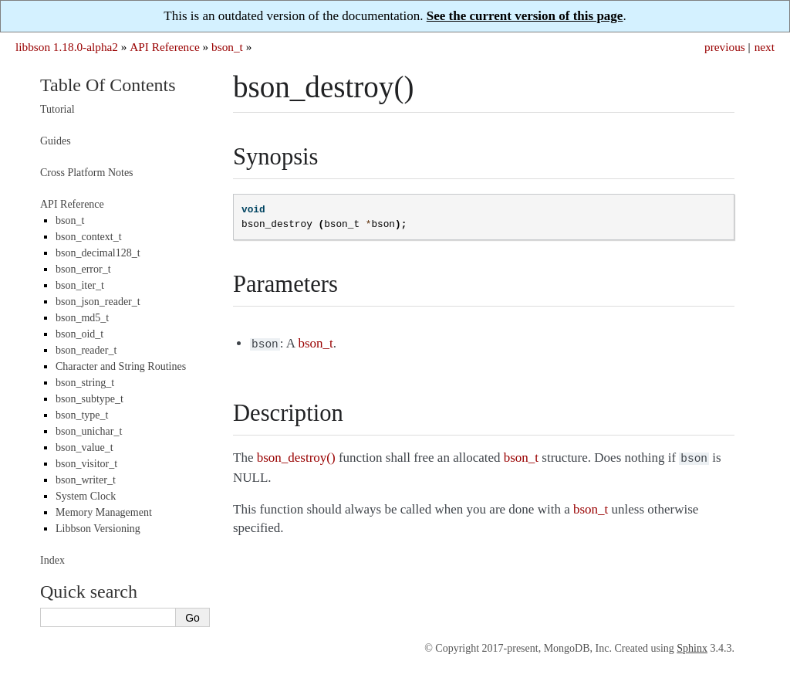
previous (724, 46)
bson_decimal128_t (98, 253)
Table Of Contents (108, 85)
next (765, 46)
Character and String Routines (121, 366)
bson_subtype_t (89, 399)
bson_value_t (84, 447)
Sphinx (692, 648)
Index (52, 560)
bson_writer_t (86, 480)
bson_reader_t (86, 350)
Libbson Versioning (98, 528)
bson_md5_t (82, 318)
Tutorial (57, 109)
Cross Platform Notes (86, 172)
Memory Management (104, 512)
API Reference (164, 46)
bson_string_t (85, 382)
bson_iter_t (80, 285)
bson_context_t (89, 236)
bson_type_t (82, 415)
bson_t (227, 46)
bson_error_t (83, 269)
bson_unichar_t (89, 431)
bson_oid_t (79, 334)
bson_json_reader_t (98, 301)
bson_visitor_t (86, 464)
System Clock (86, 496)
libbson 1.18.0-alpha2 (66, 46)
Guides (55, 141)
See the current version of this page (525, 15)
